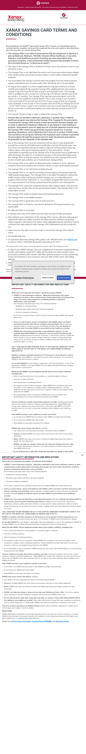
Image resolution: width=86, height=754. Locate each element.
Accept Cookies (64, 278)
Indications (20, 7)
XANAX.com (72, 239)
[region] (43, 272)
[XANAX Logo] (16, 21)
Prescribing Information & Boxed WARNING (54, 7)
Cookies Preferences (24, 278)
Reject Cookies (48, 278)
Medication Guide (73, 7)
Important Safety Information (33, 7)
